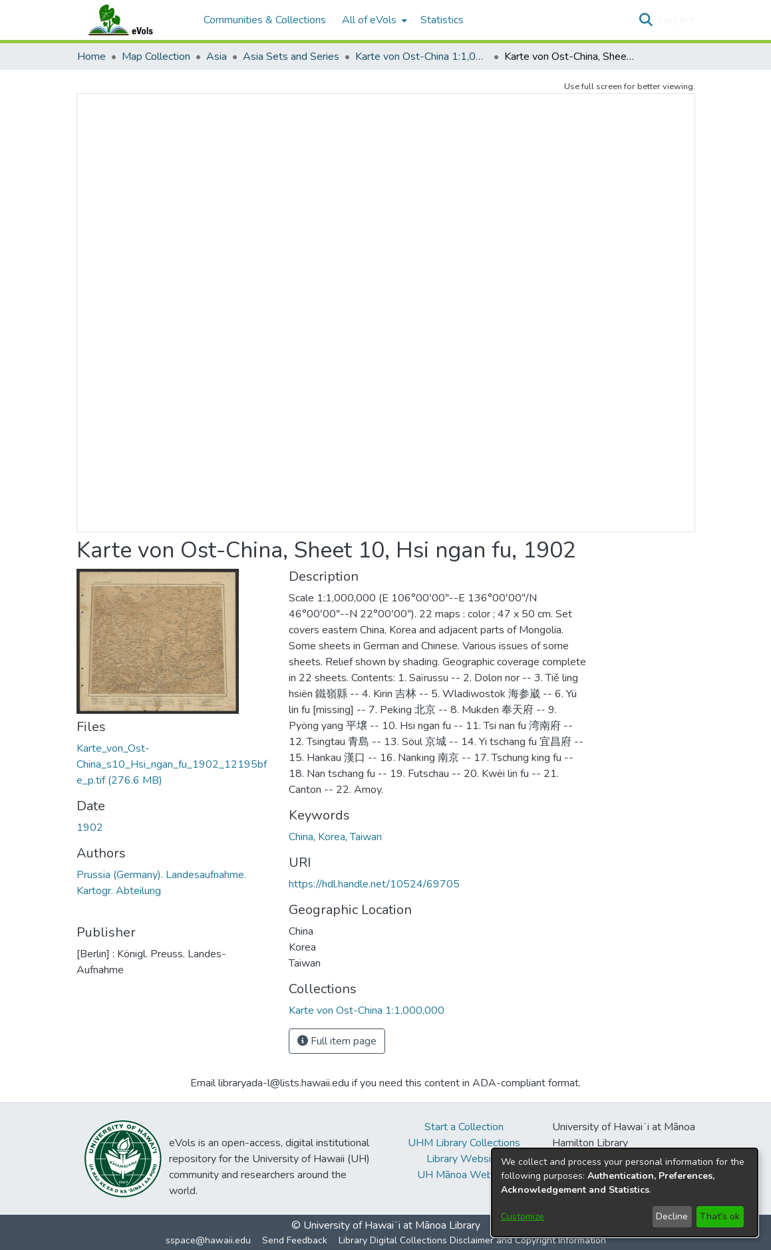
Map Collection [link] (156, 56)
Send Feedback (294, 1240)
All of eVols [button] (369, 20)
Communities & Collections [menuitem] (265, 20)
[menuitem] (373, 20)
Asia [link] (216, 56)
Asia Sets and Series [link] (291, 56)
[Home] (134, 20)
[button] (646, 20)
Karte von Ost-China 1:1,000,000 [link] (421, 56)
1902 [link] (90, 827)
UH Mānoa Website (463, 1175)
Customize (522, 1216)
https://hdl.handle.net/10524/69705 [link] (374, 884)
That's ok (720, 1216)
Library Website (463, 1159)
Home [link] (91, 56)
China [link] (301, 837)
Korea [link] (331, 837)
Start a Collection (464, 1127)
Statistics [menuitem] (442, 20)
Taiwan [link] (366, 837)
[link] (172, 764)
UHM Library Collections (464, 1143)
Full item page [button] (337, 1041)
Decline (672, 1216)
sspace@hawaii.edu (208, 1240)
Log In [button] (673, 20)
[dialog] (625, 1192)
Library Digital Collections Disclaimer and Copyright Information (472, 1240)
